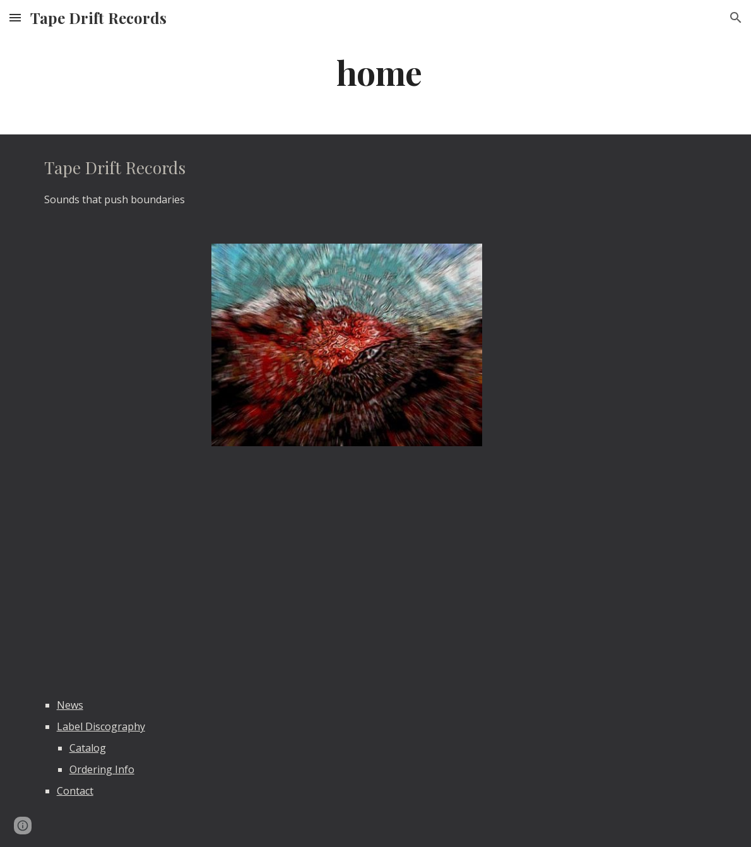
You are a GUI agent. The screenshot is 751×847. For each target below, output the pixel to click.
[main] (375, 71)
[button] (15, 17)
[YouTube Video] (203, 569)
